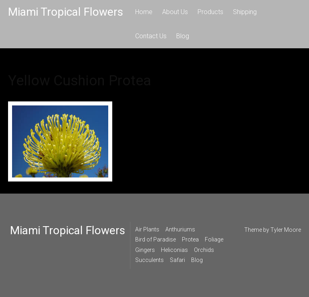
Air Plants (147, 229)
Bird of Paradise (155, 239)
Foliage (214, 239)
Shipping (245, 12)
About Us (175, 12)
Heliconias (174, 250)
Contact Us (151, 36)
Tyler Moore (285, 230)
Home (143, 12)
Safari (177, 260)
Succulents (149, 260)
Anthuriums (180, 229)
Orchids (204, 250)
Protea (190, 239)
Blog (182, 36)
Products (210, 12)
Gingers (145, 250)
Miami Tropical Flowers (65, 12)
